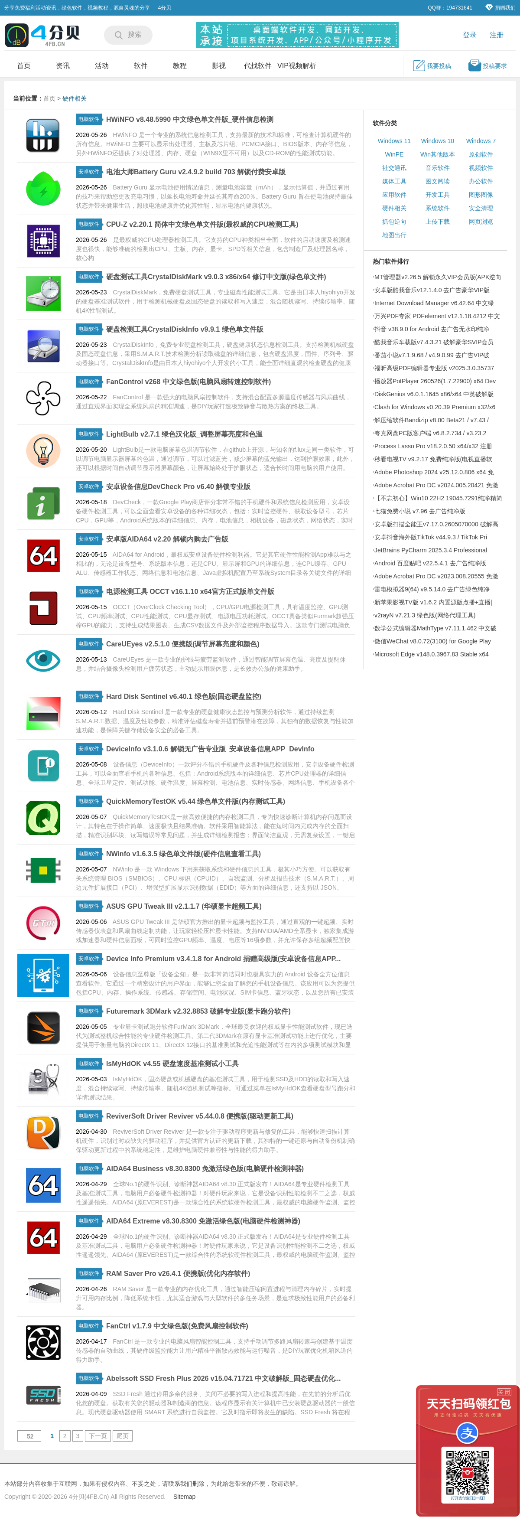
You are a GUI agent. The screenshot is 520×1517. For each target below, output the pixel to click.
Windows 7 (481, 140)
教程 (180, 65)
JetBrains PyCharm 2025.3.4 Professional (430, 550)
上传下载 (438, 221)
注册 (497, 35)
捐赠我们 (500, 7)
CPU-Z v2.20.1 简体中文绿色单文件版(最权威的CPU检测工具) (202, 224)
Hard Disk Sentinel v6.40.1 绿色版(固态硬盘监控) (183, 696)
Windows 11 (394, 140)
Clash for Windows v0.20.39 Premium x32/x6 (434, 407)
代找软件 (258, 65)
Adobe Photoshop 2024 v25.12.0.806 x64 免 (434, 472)
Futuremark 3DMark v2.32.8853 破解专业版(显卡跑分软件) (198, 1011)
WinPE (394, 154)
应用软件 (394, 194)
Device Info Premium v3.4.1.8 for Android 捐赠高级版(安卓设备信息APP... (223, 958)
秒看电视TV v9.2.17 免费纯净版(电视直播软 (433, 459)
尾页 (123, 1435)
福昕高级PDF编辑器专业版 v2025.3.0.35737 (434, 368)
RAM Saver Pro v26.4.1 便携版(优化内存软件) (178, 1273)
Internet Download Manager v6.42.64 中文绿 (434, 303)
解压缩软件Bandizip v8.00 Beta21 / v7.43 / (431, 420)
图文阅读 (438, 181)
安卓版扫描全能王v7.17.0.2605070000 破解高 (436, 524)
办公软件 (481, 181)
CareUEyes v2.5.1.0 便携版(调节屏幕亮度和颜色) (183, 644)
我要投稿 (431, 65)
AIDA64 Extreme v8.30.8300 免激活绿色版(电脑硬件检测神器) (203, 1221)
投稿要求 (487, 65)
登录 (470, 35)
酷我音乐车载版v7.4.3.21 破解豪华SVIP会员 (434, 342)
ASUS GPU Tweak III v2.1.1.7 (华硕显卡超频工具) (184, 906)
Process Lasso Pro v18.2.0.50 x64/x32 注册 (433, 446)
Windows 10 (437, 140)
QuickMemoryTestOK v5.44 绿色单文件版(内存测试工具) (195, 801)
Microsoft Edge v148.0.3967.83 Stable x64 (431, 654)
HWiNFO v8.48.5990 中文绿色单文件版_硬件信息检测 (190, 119)
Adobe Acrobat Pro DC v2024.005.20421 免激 (436, 485)
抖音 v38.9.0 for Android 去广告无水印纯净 (431, 329)
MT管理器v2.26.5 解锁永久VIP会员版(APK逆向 (437, 277)
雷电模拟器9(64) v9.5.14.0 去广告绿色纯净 (432, 589)
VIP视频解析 (296, 65)
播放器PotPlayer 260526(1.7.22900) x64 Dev (435, 381)
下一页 (98, 1435)
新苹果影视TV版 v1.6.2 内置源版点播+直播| (433, 602)
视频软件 (481, 167)
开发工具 (438, 194)
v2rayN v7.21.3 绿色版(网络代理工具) (424, 615)
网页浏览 (481, 221)
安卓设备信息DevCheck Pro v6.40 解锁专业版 (178, 486)
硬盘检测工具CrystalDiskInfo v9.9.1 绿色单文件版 (184, 329)
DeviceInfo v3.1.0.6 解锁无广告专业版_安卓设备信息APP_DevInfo (210, 749)
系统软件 (438, 208)
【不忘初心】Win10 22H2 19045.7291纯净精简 (438, 498)
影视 (219, 65)
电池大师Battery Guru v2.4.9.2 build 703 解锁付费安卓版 (196, 172)
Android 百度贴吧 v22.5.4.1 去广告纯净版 (430, 563)
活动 (102, 65)
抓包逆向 (394, 221)
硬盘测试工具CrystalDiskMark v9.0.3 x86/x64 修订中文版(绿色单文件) (216, 277)
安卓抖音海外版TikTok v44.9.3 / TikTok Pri (430, 537)
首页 (24, 65)
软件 (141, 65)
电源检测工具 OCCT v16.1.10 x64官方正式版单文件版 (190, 591)
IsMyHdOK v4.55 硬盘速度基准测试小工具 (172, 1063)
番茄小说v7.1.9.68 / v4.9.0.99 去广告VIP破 (431, 355)
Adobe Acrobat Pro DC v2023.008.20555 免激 (436, 576)
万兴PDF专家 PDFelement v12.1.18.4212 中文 (437, 316)
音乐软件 (438, 167)
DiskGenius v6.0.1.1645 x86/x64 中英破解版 (434, 394)
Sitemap (184, 1496)
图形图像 (481, 194)
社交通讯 (394, 167)
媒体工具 (394, 181)
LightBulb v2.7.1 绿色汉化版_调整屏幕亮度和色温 (184, 434)
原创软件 (481, 154)
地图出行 (394, 235)
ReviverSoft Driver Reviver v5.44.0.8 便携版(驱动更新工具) (199, 1116)
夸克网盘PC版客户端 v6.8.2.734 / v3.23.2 (430, 433)
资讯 (63, 65)
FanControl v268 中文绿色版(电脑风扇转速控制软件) (188, 381)
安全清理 (481, 208)
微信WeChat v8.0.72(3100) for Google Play (432, 641)
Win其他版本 (437, 154)
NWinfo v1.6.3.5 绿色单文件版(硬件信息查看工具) (183, 854)
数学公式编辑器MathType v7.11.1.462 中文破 (435, 628)
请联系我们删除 (183, 1483)
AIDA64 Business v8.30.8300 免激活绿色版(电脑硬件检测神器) (205, 1168)
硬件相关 (74, 98)
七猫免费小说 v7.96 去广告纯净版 (419, 511)
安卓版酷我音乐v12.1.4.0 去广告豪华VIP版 (432, 290)
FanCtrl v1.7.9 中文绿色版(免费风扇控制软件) (177, 1326)
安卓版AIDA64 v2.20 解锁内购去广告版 (167, 539)
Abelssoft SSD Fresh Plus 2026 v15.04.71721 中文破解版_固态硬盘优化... (223, 1378)
